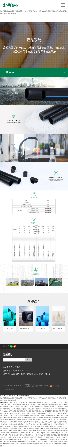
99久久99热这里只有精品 (13, 415)
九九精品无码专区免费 (35, 433)
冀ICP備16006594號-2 (42, 386)
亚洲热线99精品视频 (40, 406)
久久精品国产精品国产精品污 (44, 430)
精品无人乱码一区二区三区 (26, 422)
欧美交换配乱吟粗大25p (14, 413)
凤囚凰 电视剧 (57, 441)
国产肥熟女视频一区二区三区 (59, 435)
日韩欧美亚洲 (19, 409)
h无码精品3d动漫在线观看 (17, 443)
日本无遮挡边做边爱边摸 (13, 424)
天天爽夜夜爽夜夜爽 (14, 430)
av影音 (42, 437)
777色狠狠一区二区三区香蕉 (36, 404)
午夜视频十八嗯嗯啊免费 (12, 439)
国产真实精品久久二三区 (24, 411)
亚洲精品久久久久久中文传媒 (14, 437)
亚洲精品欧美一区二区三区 (50, 419)
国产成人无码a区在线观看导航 (55, 406)
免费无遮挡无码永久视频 (50, 433)
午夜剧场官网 (25, 433)
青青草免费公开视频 (21, 441)
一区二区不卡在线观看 (24, 428)
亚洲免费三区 (58, 415)
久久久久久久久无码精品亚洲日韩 (39, 439)
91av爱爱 (12, 409)
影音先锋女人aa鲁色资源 (35, 419)
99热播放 (3, 437)
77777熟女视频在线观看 (32, 443)
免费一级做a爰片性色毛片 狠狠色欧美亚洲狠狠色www (20, 435)
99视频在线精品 (23, 426)
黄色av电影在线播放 (12, 428)
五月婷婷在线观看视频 (43, 424)
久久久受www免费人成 (50, 402)
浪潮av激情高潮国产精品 (29, 417)
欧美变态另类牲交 (16, 417)
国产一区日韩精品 (56, 424)
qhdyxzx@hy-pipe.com (17, 370)
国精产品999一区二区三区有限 (58, 439)
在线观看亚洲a (23, 404)
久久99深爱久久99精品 (38, 428)
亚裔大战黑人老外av (30, 409)
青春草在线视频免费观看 (53, 428)
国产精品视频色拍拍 (38, 411)
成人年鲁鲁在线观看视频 (28, 430)
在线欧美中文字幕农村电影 (35, 441)
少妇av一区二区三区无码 (13, 406)
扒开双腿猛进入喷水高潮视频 (45, 415)
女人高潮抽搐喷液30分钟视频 (34, 402)
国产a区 (38, 409)
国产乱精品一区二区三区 (43, 435)
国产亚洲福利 (49, 411)
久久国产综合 (32, 426)
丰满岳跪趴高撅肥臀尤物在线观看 (10, 433)
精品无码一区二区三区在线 (31, 437)
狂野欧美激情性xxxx (57, 413)
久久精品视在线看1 (10, 419)
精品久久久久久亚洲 (27, 413)
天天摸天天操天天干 (50, 437)
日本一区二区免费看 (12, 422)
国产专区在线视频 (21, 419)
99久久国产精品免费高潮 (7, 441)
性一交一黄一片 (24, 439)
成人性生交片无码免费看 (9, 411)
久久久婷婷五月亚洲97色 (11, 404)
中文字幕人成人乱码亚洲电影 (42, 413)
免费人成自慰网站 (53, 422)
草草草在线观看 (31, 415)
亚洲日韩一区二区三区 (27, 406)
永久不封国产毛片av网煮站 (29, 424)
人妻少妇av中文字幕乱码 (10, 426)
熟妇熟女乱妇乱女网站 (41, 422)
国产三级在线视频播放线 (60, 430)
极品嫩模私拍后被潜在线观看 (45, 426)
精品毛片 (23, 415)
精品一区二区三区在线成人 (17, 402)
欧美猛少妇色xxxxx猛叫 (52, 404)
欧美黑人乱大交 (48, 441)
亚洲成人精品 (56, 417)
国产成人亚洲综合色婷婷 (44, 417)
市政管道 (8, 72)
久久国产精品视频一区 (48, 409)
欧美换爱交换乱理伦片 (46, 443)
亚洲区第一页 (57, 411)
